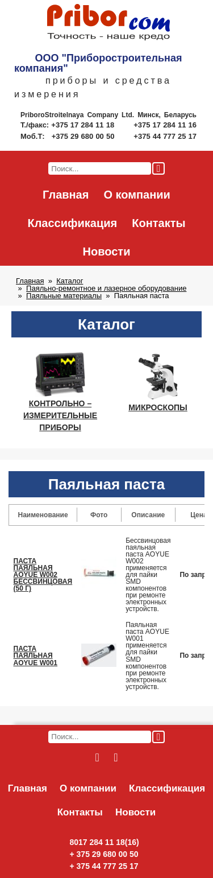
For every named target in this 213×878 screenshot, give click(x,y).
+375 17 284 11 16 (165, 125)
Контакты (158, 223)
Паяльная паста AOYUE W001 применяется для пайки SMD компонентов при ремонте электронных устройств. (147, 655)
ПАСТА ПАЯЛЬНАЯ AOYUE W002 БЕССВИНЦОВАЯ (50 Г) (43, 574)
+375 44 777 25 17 (165, 136)
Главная (66, 194)
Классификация (72, 223)
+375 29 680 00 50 (84, 136)
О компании (136, 194)
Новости (107, 251)
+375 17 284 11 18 (83, 125)
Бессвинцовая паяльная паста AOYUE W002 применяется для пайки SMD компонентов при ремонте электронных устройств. (148, 575)
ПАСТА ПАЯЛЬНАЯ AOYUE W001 (36, 655)
